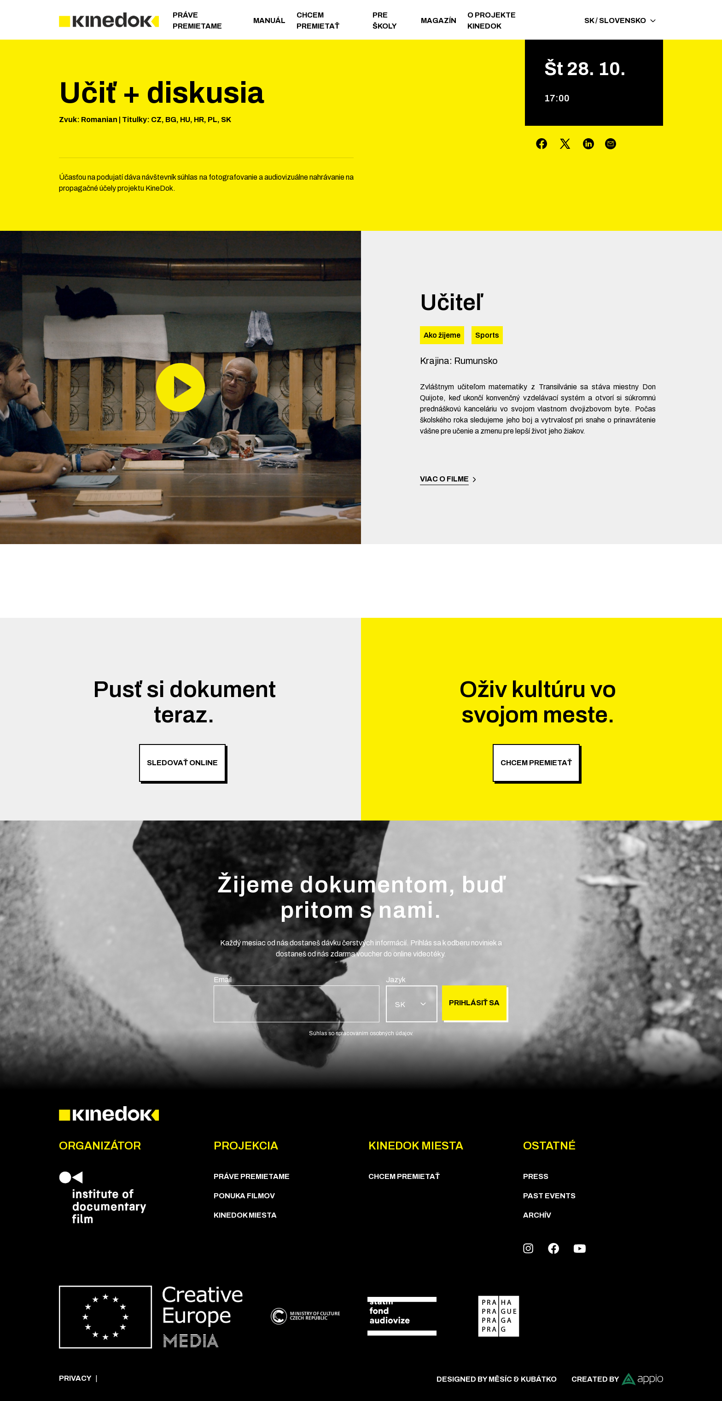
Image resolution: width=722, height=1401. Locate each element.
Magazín (438, 20)
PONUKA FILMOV (244, 1196)
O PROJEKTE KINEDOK (491, 20)
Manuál (269, 20)
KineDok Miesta (245, 1215)
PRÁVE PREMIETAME (197, 20)
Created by (617, 1379)
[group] (296, 998)
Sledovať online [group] (182, 763)
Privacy (75, 1378)
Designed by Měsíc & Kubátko (497, 1379)
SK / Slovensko (620, 20)
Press (535, 1176)
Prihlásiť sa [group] (474, 1003)
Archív (537, 1215)
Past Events (549, 1196)
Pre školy (385, 20)
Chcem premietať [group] (536, 763)
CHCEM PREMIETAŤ (318, 20)
